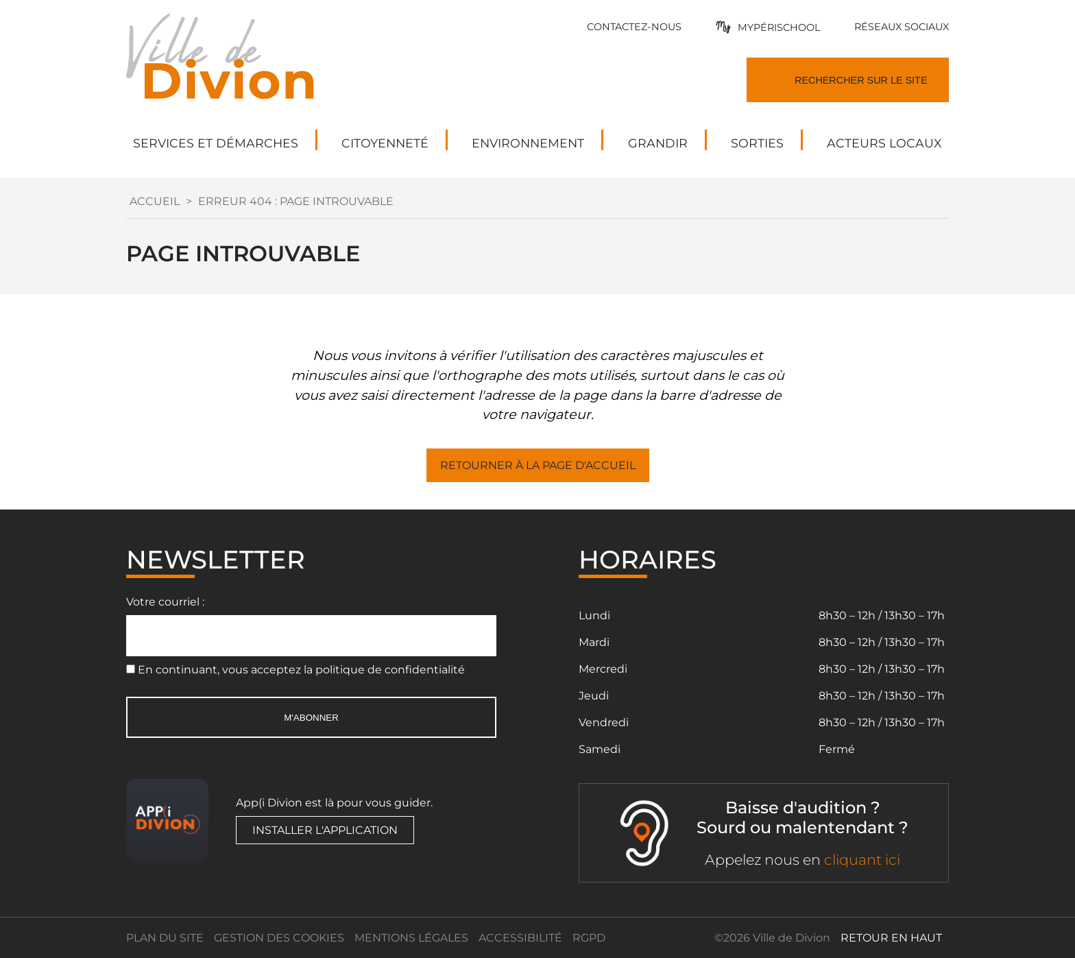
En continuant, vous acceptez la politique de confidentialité (301, 669)
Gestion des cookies (279, 937)
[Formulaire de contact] (634, 27)
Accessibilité (520, 937)
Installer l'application (325, 830)
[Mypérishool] (768, 27)
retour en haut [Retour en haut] (891, 937)
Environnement (528, 143)
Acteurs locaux (884, 143)
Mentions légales (411, 937)
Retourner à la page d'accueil (538, 465)
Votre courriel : (165, 601)
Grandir (658, 143)
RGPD (588, 937)
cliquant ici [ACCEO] (862, 859)
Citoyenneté (384, 143)
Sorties (757, 143)
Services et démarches (215, 143)
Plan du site (165, 937)
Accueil (155, 201)
